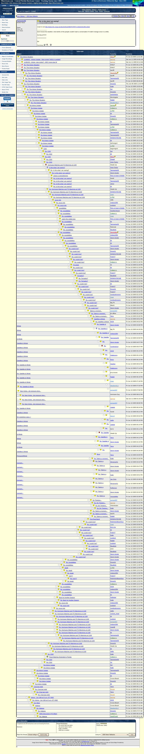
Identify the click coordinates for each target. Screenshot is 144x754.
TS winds (76, 265)
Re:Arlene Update (35, 105)
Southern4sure (115, 211)
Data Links (5, 80)
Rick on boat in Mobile (117, 175)
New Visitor (14, 5)
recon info (58, 200)
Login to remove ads (7, 108)
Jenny (112, 184)
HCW (112, 321)
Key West (37, 703)
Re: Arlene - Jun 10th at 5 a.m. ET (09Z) (45, 700)
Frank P (112, 256)
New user (81, 11)
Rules (101, 11)
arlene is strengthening (60, 176)
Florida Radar (6, 68)
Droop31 (113, 84)
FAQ (96, 11)
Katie (112, 86)
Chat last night (38, 687)
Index (121, 16)
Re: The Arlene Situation (31, 65)
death (66, 568)
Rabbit (112, 100)
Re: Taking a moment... (98, 313)
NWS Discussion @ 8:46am (48, 714)
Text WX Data (6, 84)
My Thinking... (97, 500)
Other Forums (86, 9)
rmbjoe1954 (114, 202)
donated (64, 743)
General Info (5, 75)
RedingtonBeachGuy (117, 522)
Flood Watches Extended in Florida (60, 657)
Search (4, 29)
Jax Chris (113, 479)
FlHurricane (7, 8)
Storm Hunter (114, 173)
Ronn (112, 359)
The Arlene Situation (26, 57)
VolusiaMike (114, 496)
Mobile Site (5, 92)
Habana (37, 705)
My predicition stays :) (24, 417)
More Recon (5, 66)
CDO (45, 149)
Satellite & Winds (99, 319)
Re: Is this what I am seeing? (61, 173)
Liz (111, 662)
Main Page (5, 20)
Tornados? (80, 276)
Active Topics (102, 9)
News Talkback (21, 16)
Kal (111, 89)
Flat (132, 16)
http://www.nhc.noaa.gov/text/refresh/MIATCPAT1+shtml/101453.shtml (67, 27)
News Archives (6, 27)
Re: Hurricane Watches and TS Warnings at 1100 (65, 189)
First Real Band (95, 519)
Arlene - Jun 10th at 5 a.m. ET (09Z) (42, 697)
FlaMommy (113, 355)
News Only (5, 22)
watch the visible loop (68, 219)
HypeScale (4, 39)
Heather (112, 364)
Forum (4, 47)
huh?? (71, 576)
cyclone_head (114, 613)
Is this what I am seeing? (57, 167)
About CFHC (5, 89)
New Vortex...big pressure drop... (30, 391)
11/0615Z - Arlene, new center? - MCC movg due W (40, 62)
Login (4, 5)
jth (111, 113)
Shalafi (112, 159)
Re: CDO (48, 151)
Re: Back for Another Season (69, 600)
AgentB (112, 627)
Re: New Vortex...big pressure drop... (34, 395)
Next (127, 16)
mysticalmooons (115, 294)
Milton (95, 5)
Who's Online (89, 11)
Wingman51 (114, 462)
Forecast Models (6, 61)
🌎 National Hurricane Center (7, 105)
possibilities (62, 208)
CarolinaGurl (114, 346)
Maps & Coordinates (7, 56)
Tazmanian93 (21, 21)
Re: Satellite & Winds (102, 321)
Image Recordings (7, 58)
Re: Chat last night (41, 689)
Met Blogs (5, 25)
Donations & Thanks (7, 50)
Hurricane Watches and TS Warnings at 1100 (62, 165)
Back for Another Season (67, 597)
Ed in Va (113, 527)
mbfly (112, 420)
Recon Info (5, 63)
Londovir (113, 538)
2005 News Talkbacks (32, 16)
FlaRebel (113, 597)
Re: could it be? (74, 248)
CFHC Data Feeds (7, 87)
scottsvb (113, 205)
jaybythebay (114, 94)
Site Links (4, 77)
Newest (8, 47)
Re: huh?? (73, 578)
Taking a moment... (96, 311)
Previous (115, 16)
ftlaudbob (113, 229)
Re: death (69, 570)
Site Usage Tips (6, 82)
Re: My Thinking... (100, 503)
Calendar (107, 11)
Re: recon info (60, 203)
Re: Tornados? (83, 278)
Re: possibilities (65, 211)
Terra (112, 316)
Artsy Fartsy (114, 162)
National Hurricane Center (87, 745)
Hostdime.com (85, 741)
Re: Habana (40, 708)
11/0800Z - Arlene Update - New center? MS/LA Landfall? (42, 59)
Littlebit (112, 407)
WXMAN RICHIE (115, 138)
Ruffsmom (113, 488)
